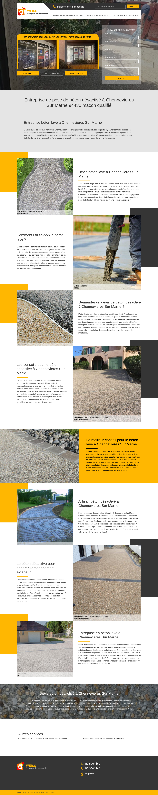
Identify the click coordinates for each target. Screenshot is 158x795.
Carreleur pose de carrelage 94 (125, 15)
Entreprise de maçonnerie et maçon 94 (68, 15)
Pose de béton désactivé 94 (97, 15)
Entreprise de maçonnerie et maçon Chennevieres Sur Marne (42, 738)
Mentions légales (48, 792)
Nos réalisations (52, 73)
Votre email (108, 49)
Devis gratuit (28, 73)
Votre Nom (108, 33)
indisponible (63, 6)
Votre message (109, 65)
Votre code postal (110, 41)
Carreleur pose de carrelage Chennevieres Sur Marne (103, 738)
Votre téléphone (110, 57)
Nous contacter (76, 73)
